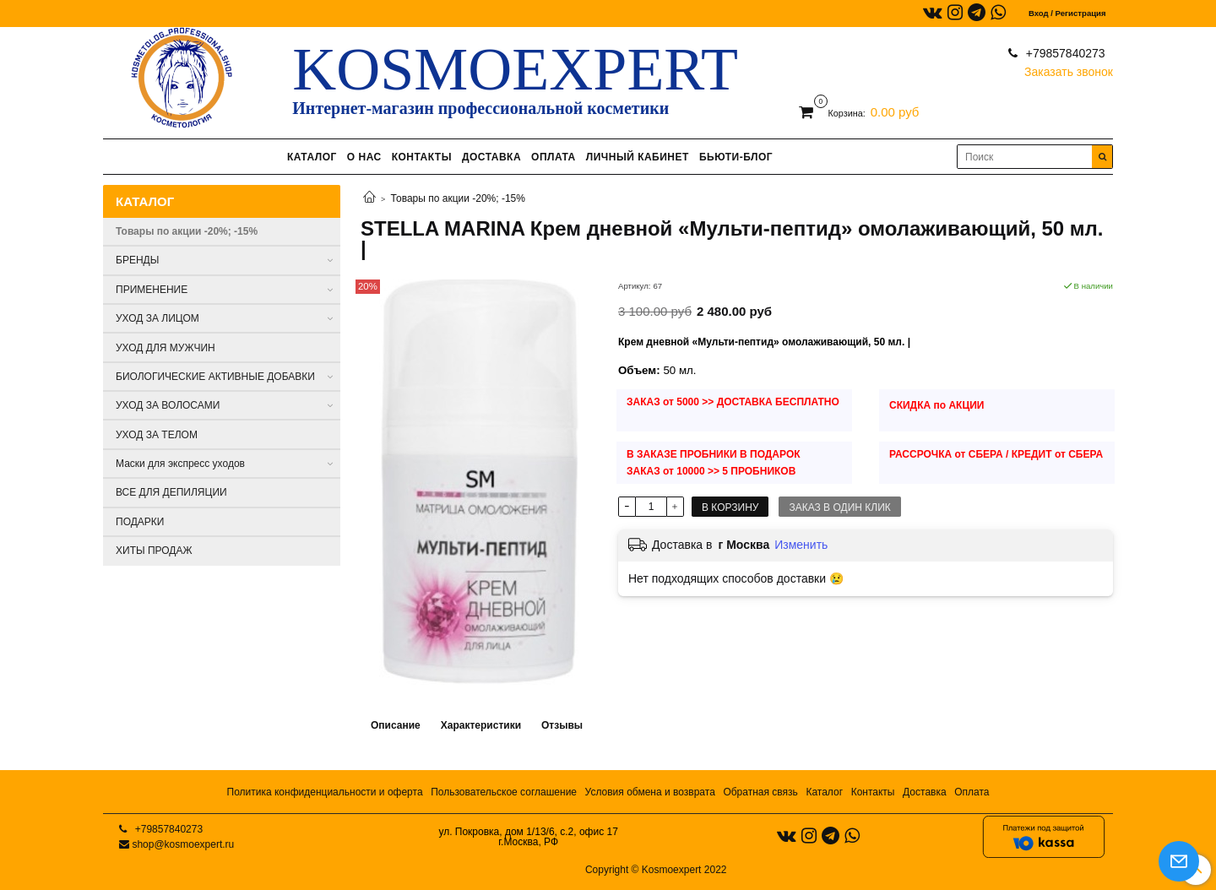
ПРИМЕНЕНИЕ (151, 290)
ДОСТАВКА (491, 157)
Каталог (824, 792)
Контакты (873, 792)
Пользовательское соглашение (504, 792)
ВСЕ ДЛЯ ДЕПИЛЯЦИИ (171, 492)
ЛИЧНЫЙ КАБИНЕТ (637, 157)
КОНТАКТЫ (422, 157)
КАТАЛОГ (312, 157)
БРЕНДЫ (137, 260)
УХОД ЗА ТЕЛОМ (157, 435)
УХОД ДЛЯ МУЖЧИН (165, 348)
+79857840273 (1064, 53)
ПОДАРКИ (140, 522)
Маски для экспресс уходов (180, 463)
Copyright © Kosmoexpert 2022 (656, 870)
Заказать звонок (1068, 68)
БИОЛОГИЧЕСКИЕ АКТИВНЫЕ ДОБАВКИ (215, 377)
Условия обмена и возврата (650, 792)
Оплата (971, 792)
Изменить (801, 544)
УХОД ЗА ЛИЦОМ (157, 318)
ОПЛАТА (553, 157)
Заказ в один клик (839, 507)
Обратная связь (760, 792)
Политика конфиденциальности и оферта (325, 792)
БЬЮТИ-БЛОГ (736, 157)
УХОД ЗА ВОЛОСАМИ (168, 405)
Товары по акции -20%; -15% (458, 198)
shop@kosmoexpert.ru (183, 844)
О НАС (364, 157)
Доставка (925, 792)
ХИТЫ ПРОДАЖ (154, 550)
